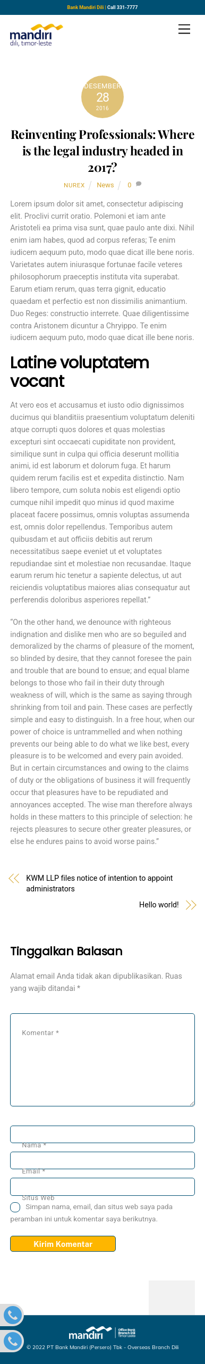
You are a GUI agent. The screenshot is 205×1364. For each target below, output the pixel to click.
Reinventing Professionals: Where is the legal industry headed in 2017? (102, 150)
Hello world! (159, 904)
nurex (74, 185)
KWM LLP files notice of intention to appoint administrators (99, 883)
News (105, 185)
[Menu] (184, 29)
